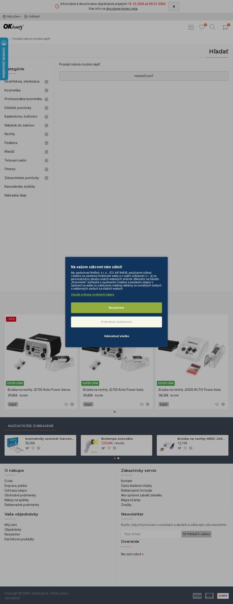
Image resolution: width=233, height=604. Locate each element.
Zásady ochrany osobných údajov (92, 294)
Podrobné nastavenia (116, 321)
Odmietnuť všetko (116, 336)
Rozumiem (116, 307)
